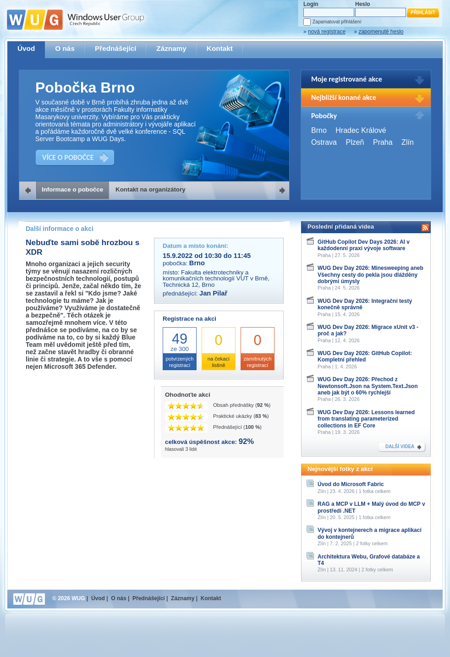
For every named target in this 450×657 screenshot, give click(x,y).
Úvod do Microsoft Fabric (351, 484)
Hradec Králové (360, 130)
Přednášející (115, 48)
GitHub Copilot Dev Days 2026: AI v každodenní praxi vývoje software (364, 245)
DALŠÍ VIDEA (399, 446)
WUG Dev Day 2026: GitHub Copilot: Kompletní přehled (365, 356)
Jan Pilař (213, 293)
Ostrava (324, 142)
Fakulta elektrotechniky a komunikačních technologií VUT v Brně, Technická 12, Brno (216, 278)
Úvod (26, 48)
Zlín (407, 142)
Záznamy (171, 48)
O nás (65, 48)
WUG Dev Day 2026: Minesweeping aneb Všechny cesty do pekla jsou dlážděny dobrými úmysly (370, 275)
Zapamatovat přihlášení (337, 21)
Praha (383, 142)
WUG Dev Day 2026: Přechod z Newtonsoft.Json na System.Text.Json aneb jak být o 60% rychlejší (368, 386)
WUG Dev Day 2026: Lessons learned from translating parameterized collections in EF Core (366, 419)
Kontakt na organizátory (150, 189)
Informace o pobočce (72, 189)
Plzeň (355, 142)
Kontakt (220, 48)
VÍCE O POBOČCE (68, 157)
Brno (319, 130)
